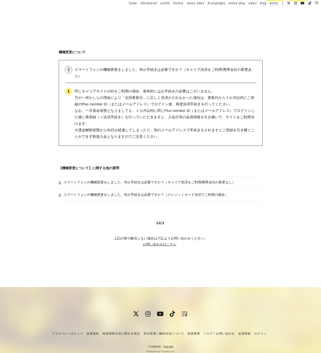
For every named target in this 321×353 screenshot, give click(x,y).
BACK (160, 232)
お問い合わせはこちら (159, 254)
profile (156, 13)
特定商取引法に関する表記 (121, 333)
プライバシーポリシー (67, 333)
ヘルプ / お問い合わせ (219, 333)
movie (264, 13)
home (123, 13)
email (243, 13)
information (139, 13)
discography (207, 13)
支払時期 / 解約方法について (163, 333)
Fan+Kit (168, 346)
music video (186, 13)
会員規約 (93, 333)
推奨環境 (193, 333)
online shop (227, 13)
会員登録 (275, 22)
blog (254, 13)
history (169, 13)
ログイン (298, 22)
